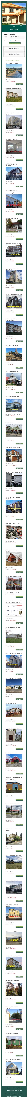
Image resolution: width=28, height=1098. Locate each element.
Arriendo (17, 40)
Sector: (6, 36)
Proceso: (6, 40)
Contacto (14, 31)
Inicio (14, 26)
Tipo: (5, 37)
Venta (12, 40)
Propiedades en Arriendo (16, 1088)
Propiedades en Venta (14, 29)
